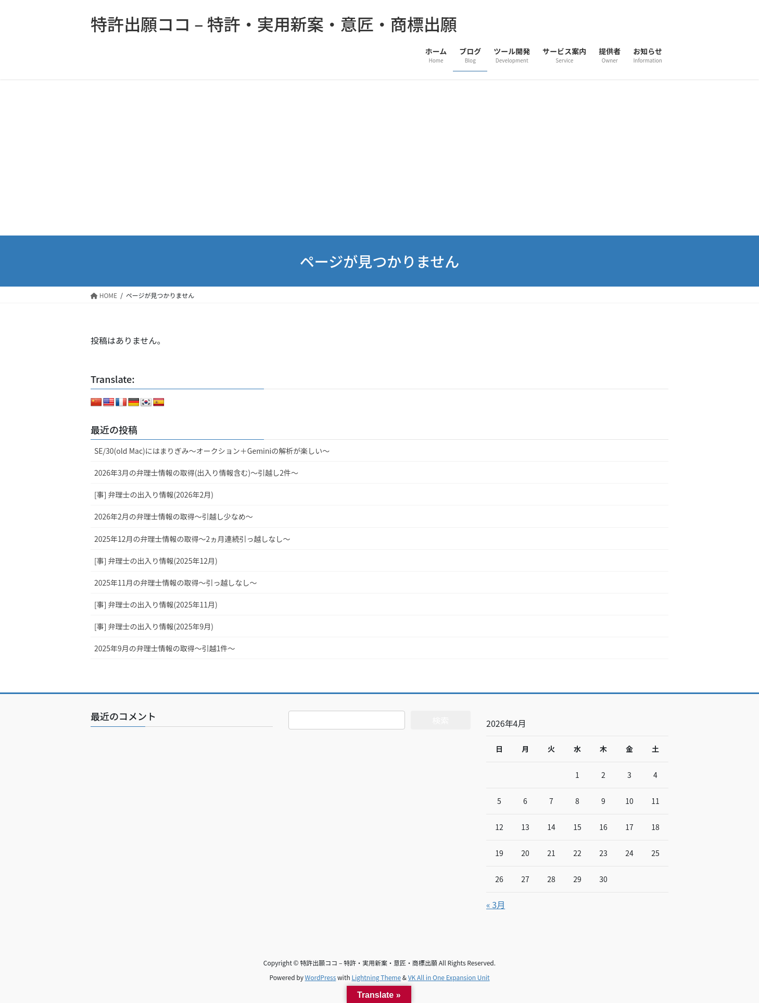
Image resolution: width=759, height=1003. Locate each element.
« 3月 (495, 904)
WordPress (320, 977)
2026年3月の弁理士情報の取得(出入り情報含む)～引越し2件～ (196, 472)
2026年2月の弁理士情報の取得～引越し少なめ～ (173, 516)
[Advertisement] (379, 157)
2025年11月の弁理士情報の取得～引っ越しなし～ (175, 582)
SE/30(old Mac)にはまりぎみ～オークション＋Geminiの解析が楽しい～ (212, 450)
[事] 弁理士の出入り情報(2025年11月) (156, 604)
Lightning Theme (376, 977)
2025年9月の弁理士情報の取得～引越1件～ (164, 648)
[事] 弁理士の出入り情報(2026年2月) (153, 494)
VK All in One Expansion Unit (449, 977)
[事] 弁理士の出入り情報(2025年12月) (156, 560)
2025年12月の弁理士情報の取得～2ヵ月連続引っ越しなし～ (192, 539)
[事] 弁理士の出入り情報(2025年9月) (153, 626)
